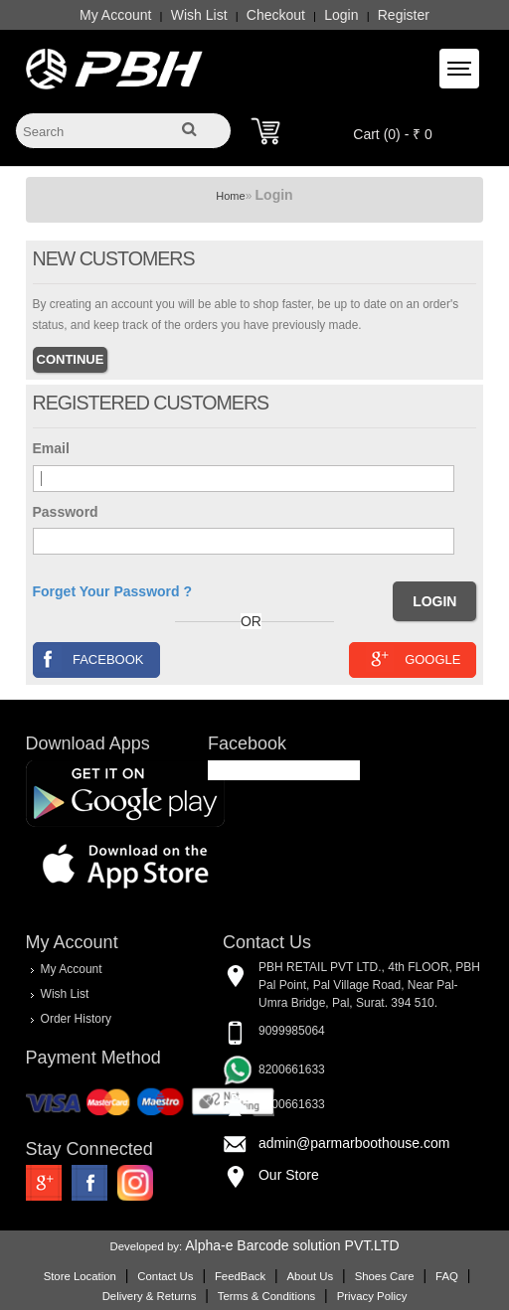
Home (230, 196)
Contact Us (165, 1276)
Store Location (80, 1276)
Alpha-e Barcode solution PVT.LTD (292, 1245)
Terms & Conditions (266, 1296)
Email (51, 448)
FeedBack (240, 1276)
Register (403, 15)
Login (341, 15)
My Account (115, 15)
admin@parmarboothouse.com (353, 1143)
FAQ (446, 1276)
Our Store (288, 1175)
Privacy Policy (372, 1296)
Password (65, 512)
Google (413, 658)
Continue (70, 359)
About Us (310, 1276)
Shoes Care (385, 1276)
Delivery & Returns (149, 1296)
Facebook (89, 658)
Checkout (276, 15)
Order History (76, 1019)
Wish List (199, 15)
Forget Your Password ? (113, 591)
